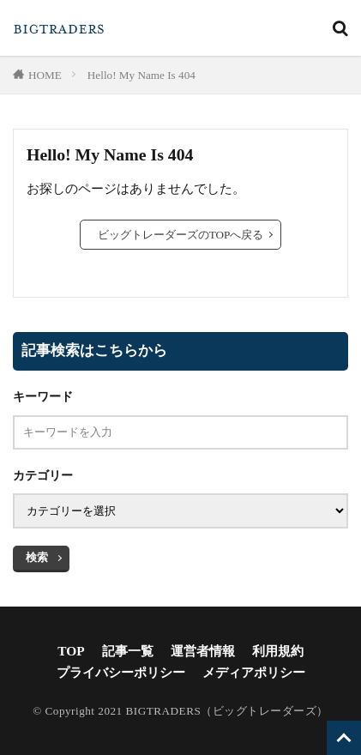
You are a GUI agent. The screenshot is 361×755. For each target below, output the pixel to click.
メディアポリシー (253, 672)
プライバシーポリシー (121, 672)
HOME (45, 75)
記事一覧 (127, 650)
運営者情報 (203, 650)
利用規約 (278, 650)
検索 (37, 557)
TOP (70, 650)
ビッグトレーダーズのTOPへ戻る (181, 234)
